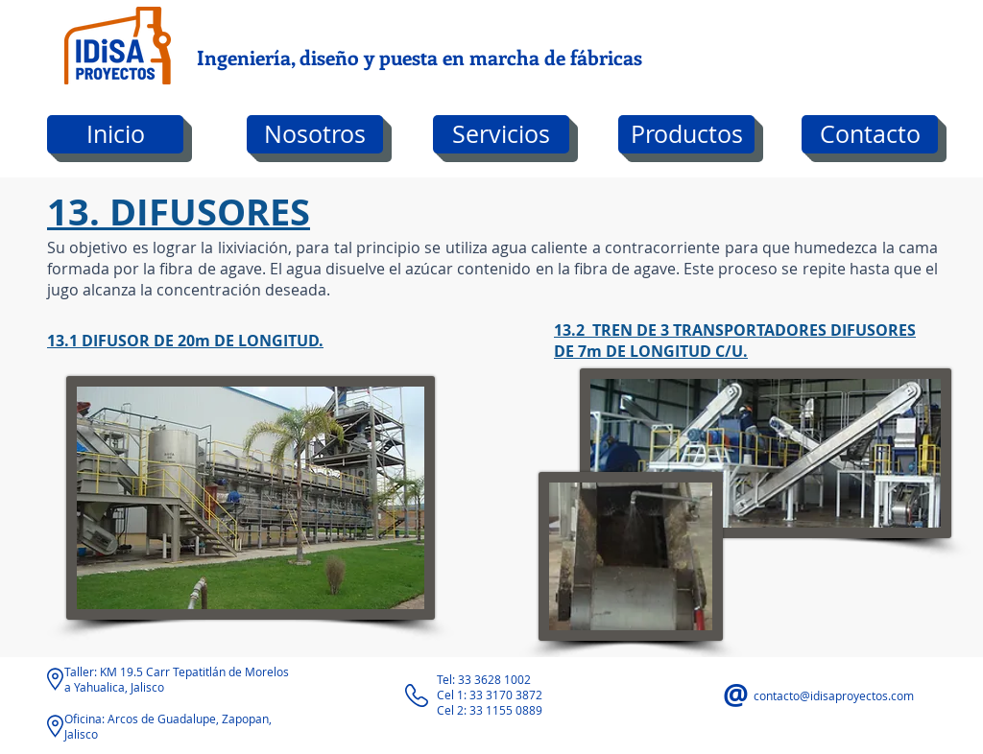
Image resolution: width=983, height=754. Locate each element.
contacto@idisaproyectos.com (834, 695)
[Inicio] (115, 134)
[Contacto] (870, 134)
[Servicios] (501, 134)
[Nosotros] (315, 134)
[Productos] (686, 134)
